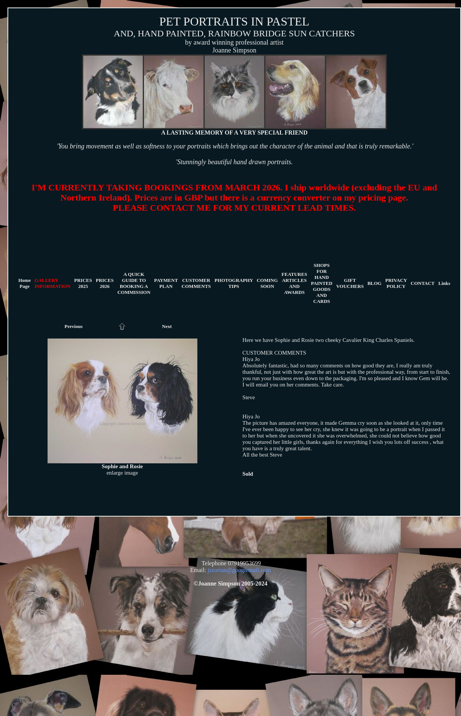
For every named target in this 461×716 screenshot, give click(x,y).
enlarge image (122, 473)
